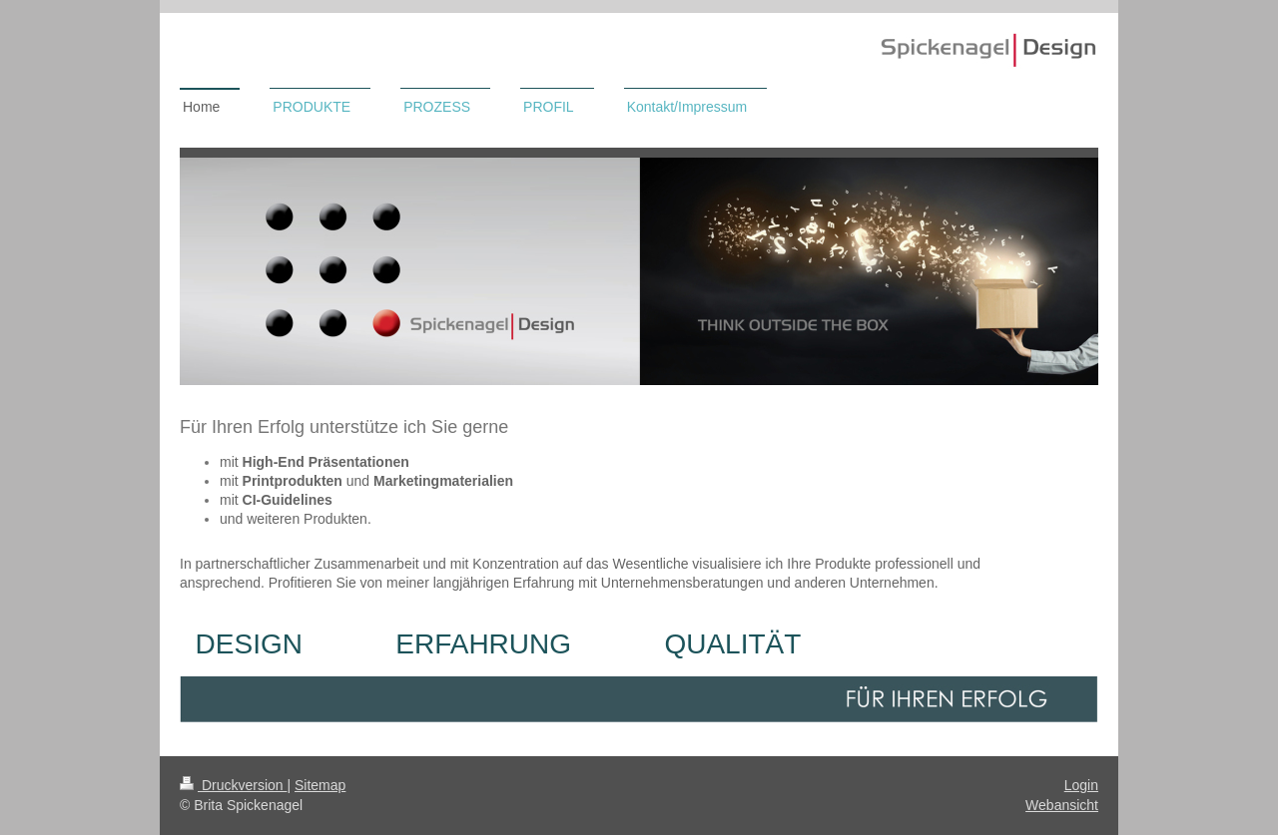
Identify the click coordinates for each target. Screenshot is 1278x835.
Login (1081, 785)
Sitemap (320, 785)
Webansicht (1061, 805)
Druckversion (233, 785)
